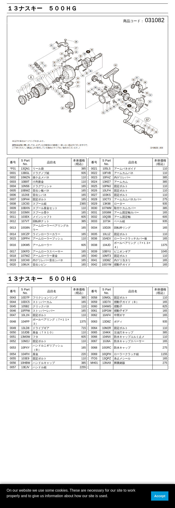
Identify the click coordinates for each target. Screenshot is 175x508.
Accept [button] (159, 496)
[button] (7, 502)
